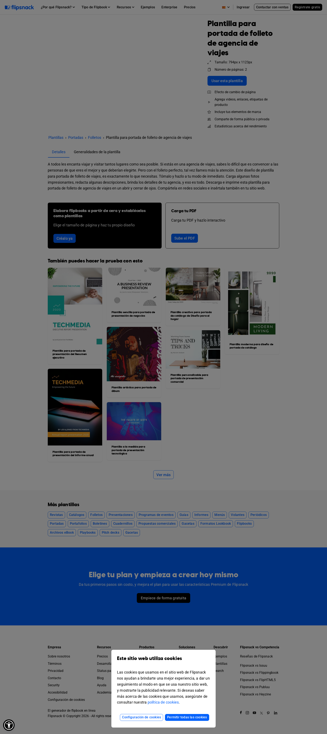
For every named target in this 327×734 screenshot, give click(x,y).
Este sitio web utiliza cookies (163, 661)
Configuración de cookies (141, 717)
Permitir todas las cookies (187, 717)
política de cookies (163, 702)
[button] (9, 725)
